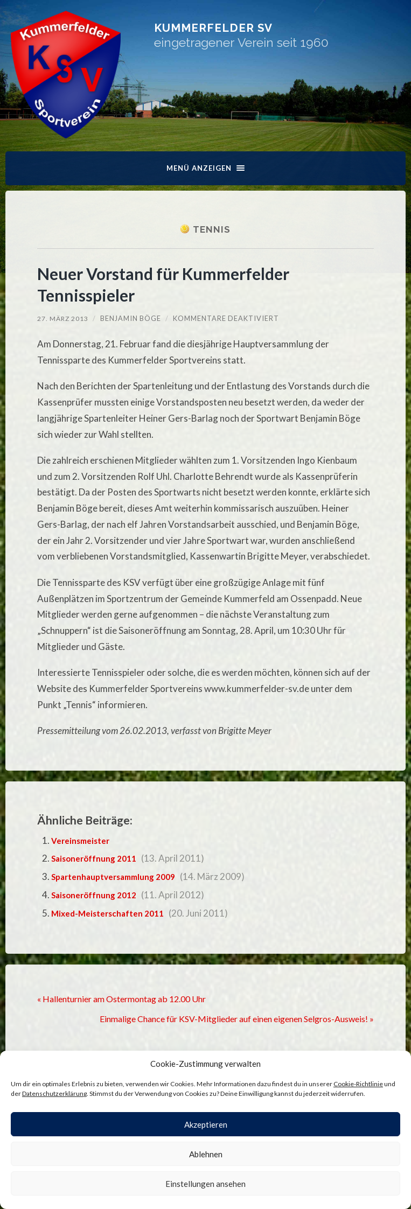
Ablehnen (205, 1154)
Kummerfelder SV (265, 35)
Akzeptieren (205, 1124)
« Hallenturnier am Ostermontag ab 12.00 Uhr (129, 998)
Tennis (212, 229)
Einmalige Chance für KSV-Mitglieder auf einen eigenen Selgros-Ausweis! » (224, 1018)
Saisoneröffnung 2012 (99, 895)
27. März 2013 (63, 319)
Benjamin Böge (132, 319)
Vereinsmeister (83, 841)
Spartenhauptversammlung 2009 (121, 877)
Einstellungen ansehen (205, 1184)
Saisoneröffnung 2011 (99, 858)
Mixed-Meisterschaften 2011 (113, 913)
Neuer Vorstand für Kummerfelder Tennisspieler (180, 284)
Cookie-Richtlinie (358, 1084)
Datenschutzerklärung (54, 1093)
